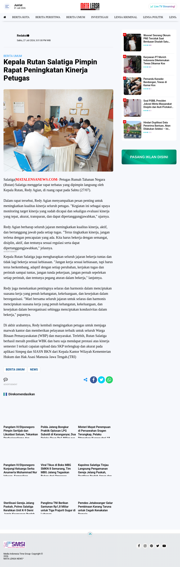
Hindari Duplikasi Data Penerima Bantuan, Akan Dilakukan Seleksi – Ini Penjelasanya (157, 126)
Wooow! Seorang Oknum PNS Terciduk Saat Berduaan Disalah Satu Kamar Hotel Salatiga (157, 38)
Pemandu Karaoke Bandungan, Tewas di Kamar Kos (155, 82)
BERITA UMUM (75, 17)
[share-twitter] (101, 379)
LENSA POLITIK (153, 17)
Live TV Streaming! (164, 6)
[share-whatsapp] (109, 379)
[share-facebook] (93, 379)
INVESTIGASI (99, 17)
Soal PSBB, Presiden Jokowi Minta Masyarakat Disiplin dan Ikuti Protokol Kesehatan (157, 104)
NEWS (34, 369)
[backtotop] (90, 535)
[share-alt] (85, 379)
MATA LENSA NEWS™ (14, 559)
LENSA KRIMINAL (125, 17)
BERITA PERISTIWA (48, 17)
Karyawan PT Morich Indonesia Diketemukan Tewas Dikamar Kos (156, 60)
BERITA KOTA (21, 17)
